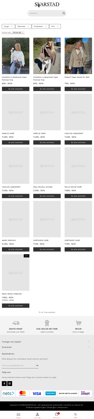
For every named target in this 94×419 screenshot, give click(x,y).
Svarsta (6, 347)
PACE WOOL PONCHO (12, 294)
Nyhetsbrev (8, 354)
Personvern (63, 407)
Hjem (35, 21)
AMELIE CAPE (8, 133)
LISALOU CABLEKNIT (74, 133)
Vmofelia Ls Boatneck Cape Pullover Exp (14, 78)
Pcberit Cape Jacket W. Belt (77, 77)
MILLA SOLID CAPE (73, 187)
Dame (43, 21)
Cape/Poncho (54, 21)
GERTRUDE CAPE (41, 240)
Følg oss (6, 372)
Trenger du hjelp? (11, 342)
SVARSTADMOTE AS (27, 405)
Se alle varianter (15, 89)
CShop (52, 407)
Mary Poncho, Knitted (42, 187)
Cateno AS (78, 405)
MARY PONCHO (9, 240)
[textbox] (47, 13)
